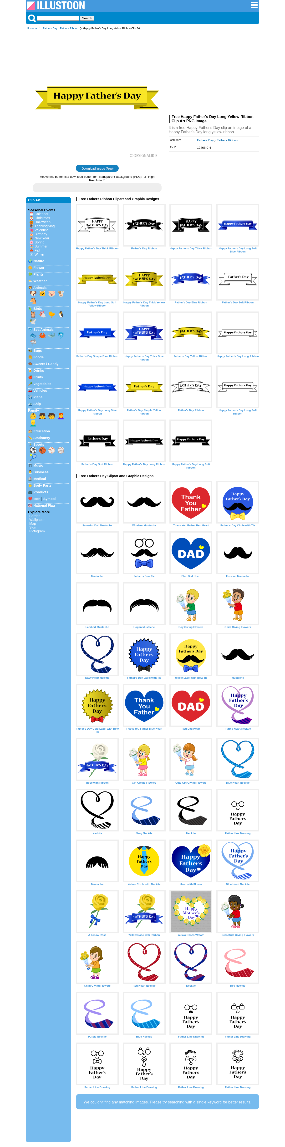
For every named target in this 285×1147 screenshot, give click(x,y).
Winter (40, 254)
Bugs (37, 350)
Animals (39, 288)
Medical (39, 479)
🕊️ (33, 321)
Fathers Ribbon (69, 28)
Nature (38, 261)
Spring (40, 242)
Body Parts (42, 485)
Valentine (42, 230)
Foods (38, 357)
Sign (32, 527)
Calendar (41, 214)
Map (32, 523)
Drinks (38, 370)
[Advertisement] (214, 73)
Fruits (38, 377)
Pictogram (37, 531)
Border (34, 516)
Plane (37, 397)
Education (41, 431)
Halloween (43, 222)
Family (33, 410)
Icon (37, 499)
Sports (38, 444)
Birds (37, 309)
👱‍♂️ (33, 423)
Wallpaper (37, 520)
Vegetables (42, 384)
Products (40, 492)
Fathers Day (50, 28)
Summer (41, 246)
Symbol (49, 499)
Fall (37, 250)
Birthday (41, 234)
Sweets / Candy (46, 364)
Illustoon (32, 28)
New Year (42, 238)
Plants (38, 274)
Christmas (42, 218)
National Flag (44, 505)
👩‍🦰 (61, 416)
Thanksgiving (45, 226)
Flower (38, 268)
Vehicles (40, 390)
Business (41, 472)
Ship (37, 404)
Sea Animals (43, 329)
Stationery (41, 438)
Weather (40, 281)
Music (38, 465)
